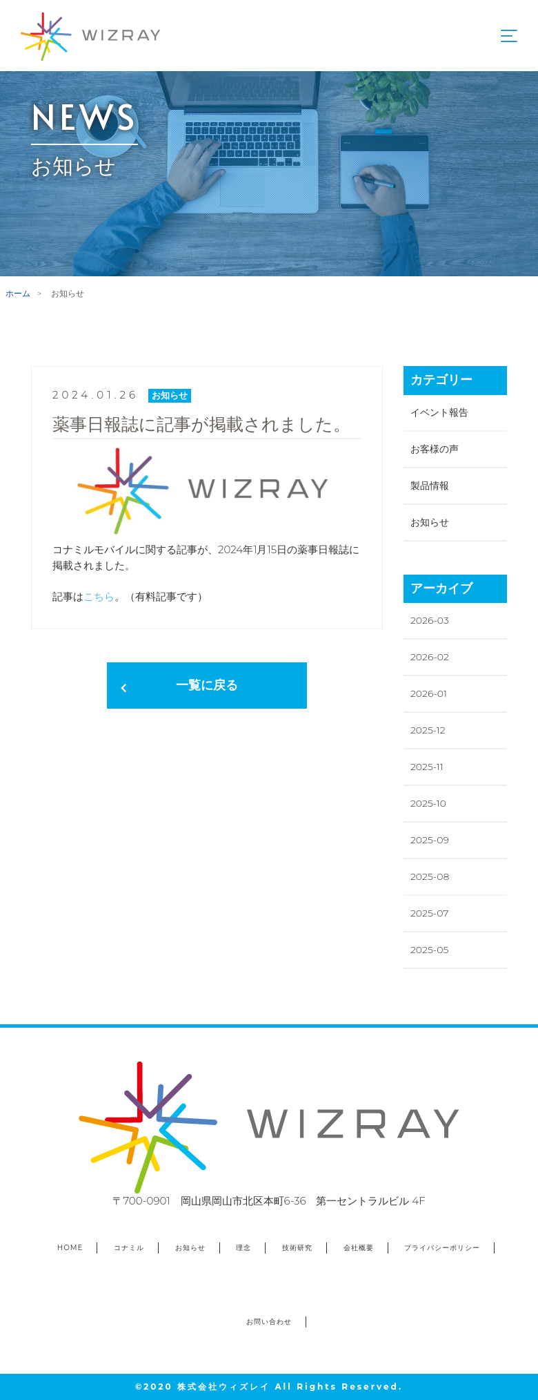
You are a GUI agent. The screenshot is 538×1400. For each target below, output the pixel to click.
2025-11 (427, 766)
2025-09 (429, 840)
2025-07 (429, 913)
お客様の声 (434, 449)
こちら (98, 596)
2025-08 (429, 876)
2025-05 (429, 949)
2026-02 (429, 657)
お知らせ (429, 522)
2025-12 (428, 730)
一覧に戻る (207, 685)
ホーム (18, 293)
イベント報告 (439, 412)
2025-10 (428, 803)
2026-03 (429, 620)
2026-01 (428, 693)
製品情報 (429, 485)
